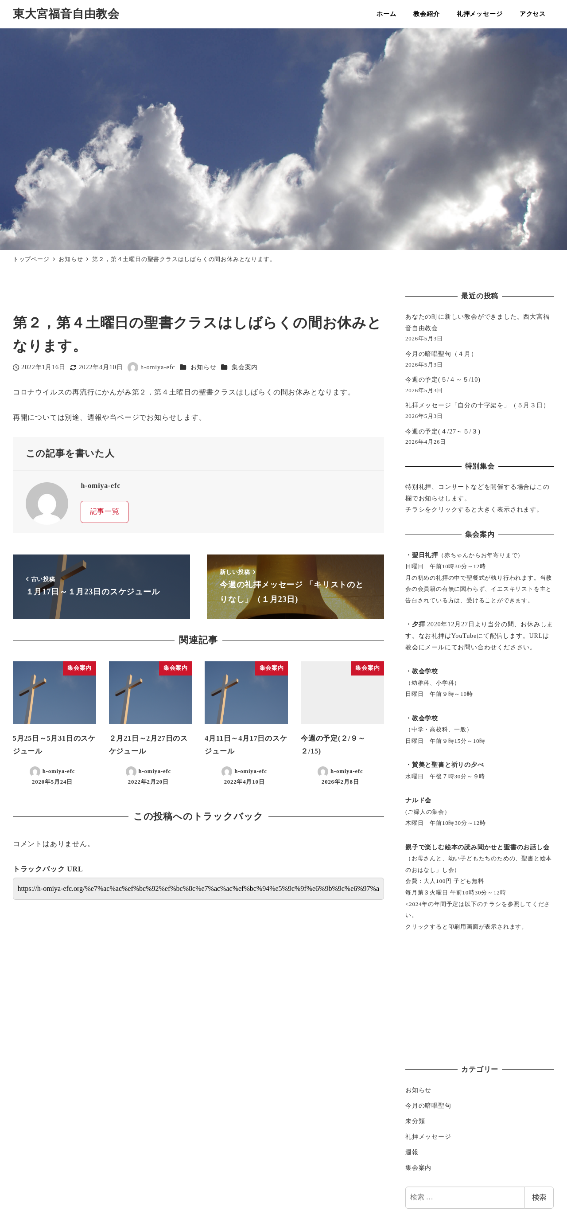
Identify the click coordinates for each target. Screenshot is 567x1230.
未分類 (415, 1121)
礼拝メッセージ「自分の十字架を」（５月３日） (477, 405)
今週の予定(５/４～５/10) (443, 379)
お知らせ (203, 367)
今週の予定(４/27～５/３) (443, 431)
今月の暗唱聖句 (428, 1105)
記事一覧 (105, 511)
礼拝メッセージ (428, 1136)
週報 (412, 1152)
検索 (539, 1197)
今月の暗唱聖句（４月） (441, 353)
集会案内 (245, 367)
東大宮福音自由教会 (66, 14)
